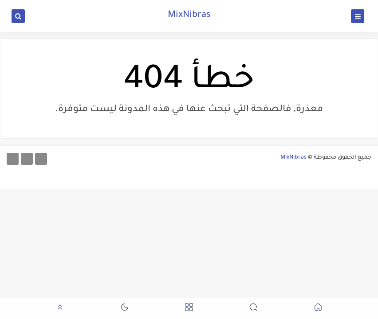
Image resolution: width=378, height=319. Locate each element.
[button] (318, 309)
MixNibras (189, 15)
